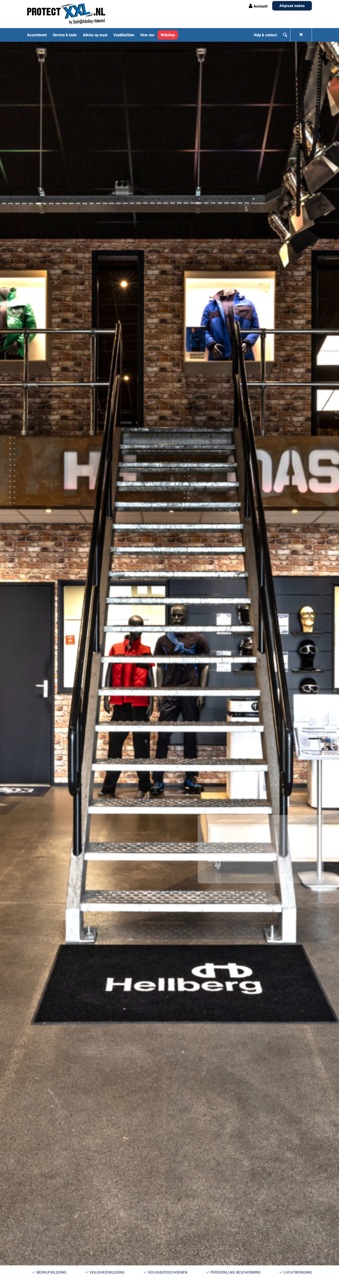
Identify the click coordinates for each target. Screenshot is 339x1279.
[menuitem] (38, 35)
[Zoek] (285, 35)
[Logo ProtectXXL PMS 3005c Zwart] (66, 14)
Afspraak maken (292, 6)
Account (260, 6)
